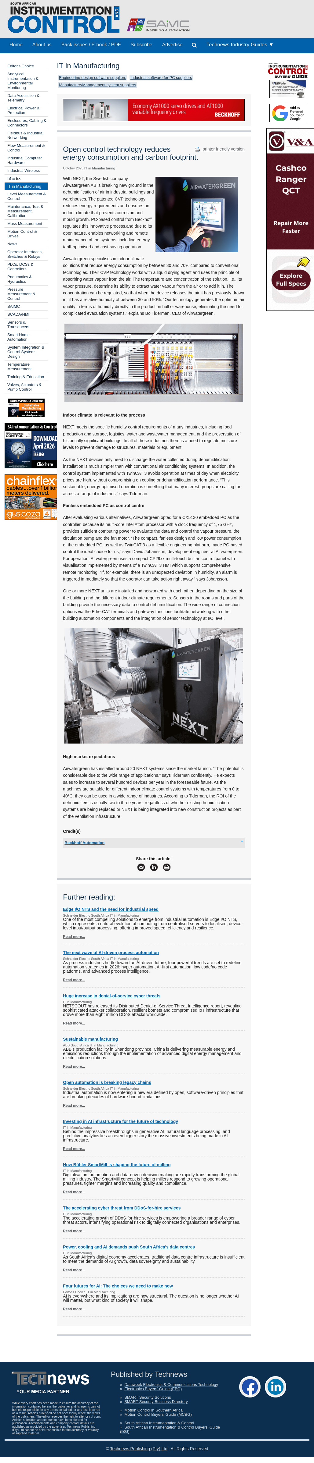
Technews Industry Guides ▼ (240, 45)
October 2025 (73, 168)
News (12, 244)
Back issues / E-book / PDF (91, 44)
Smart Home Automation (18, 337)
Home (16, 44)
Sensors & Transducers (18, 324)
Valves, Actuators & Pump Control (24, 387)
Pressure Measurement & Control (21, 294)
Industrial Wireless (23, 170)
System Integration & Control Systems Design (25, 352)
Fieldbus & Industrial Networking (25, 135)
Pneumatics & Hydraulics (19, 279)
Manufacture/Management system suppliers (97, 85)
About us (42, 44)
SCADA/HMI (18, 314)
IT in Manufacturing (24, 186)
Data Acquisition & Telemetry (23, 97)
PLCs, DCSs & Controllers (20, 266)
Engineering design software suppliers (92, 77)
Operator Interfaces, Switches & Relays (25, 254)
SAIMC (13, 306)
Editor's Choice (20, 66)
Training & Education (25, 377)
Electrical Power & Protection (23, 110)
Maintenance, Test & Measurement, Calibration (25, 211)
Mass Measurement (24, 223)
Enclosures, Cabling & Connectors (26, 122)
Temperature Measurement (19, 366)
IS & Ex (13, 178)
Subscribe (141, 44)
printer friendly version (219, 149)
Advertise (172, 44)
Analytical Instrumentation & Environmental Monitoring (22, 81)
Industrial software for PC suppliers (161, 77)
